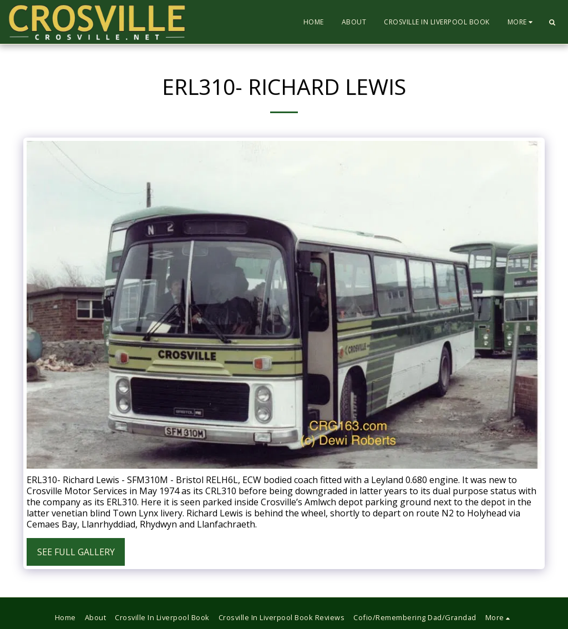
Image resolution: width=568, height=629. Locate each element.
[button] (552, 22)
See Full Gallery (76, 552)
